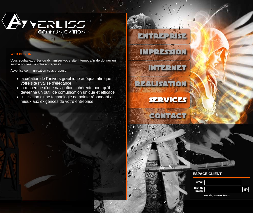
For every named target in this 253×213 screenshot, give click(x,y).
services (168, 100)
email (199, 181)
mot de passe (198, 189)
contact (168, 116)
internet (168, 68)
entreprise (162, 36)
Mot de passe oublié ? (216, 195)
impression (163, 52)
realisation (161, 84)
